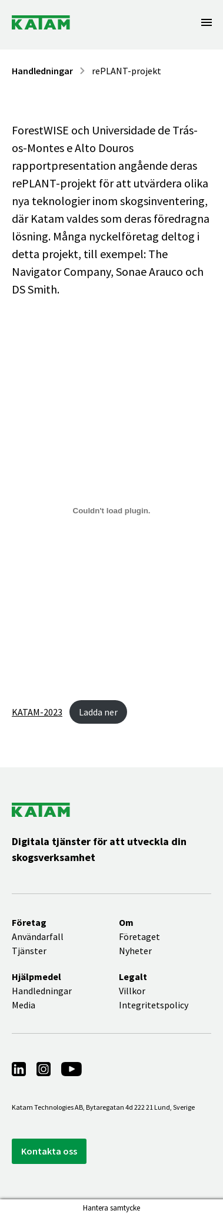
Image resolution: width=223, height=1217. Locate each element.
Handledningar (42, 71)
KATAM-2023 (37, 712)
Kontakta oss (49, 1151)
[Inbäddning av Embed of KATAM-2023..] (111, 510)
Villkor (132, 991)
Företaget (139, 936)
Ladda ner (98, 712)
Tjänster (29, 951)
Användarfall (38, 936)
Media (23, 1005)
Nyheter (135, 951)
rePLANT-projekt (126, 71)
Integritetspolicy (153, 1005)
